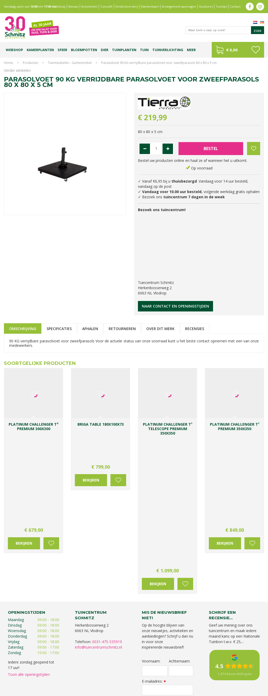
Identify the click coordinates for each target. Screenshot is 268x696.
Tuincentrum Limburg (29, 672)
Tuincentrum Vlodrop (203, 672)
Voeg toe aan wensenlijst (51, 453)
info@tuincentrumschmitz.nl (98, 516)
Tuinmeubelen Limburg (190, 677)
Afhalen (90, 328)
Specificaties (59, 328)
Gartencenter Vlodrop (237, 672)
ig (260, 6)
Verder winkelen (17, 70)
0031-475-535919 (107, 511)
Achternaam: (179, 530)
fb (250, 6)
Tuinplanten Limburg (170, 672)
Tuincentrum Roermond (227, 677)
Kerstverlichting (64, 677)
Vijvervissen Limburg (115, 677)
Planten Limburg (99, 672)
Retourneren (122, 328)
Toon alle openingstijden (29, 543)
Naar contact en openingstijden (175, 306)
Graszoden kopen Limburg (151, 677)
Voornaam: (151, 530)
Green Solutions (216, 691)
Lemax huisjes (87, 677)
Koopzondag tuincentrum (66, 672)
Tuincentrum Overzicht (247, 691)
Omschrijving (22, 328)
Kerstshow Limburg (36, 677)
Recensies (194, 328)
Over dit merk (160, 328)
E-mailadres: (154, 550)
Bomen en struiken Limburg (133, 672)
